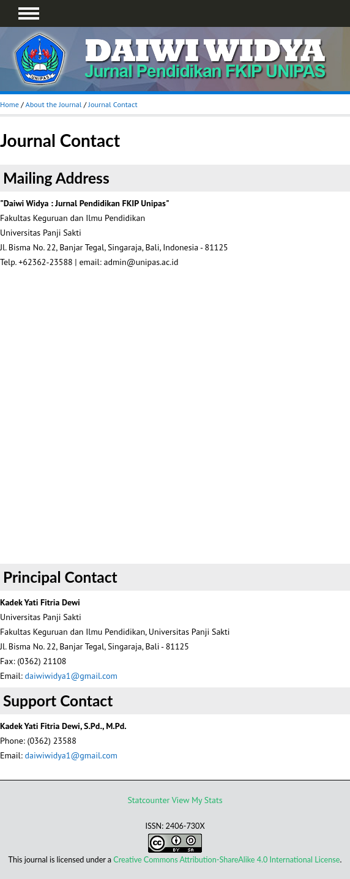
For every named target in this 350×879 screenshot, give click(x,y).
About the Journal (53, 104)
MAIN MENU (28, 13)
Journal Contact (112, 104)
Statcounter (148, 800)
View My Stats (197, 800)
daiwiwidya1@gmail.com (70, 675)
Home (9, 104)
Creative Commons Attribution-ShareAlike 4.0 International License (226, 859)
